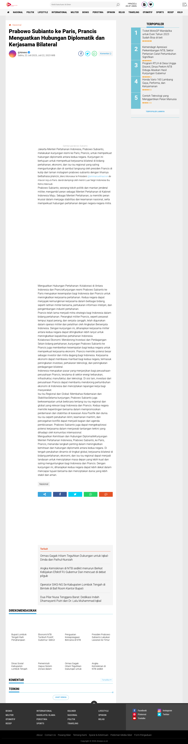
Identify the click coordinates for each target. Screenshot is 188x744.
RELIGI (122, 12)
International (59, 12)
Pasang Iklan (64, 735)
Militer (75, 12)
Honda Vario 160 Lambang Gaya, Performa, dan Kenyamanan (157, 83)
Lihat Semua (60, 697)
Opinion (111, 12)
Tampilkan (106, 680)
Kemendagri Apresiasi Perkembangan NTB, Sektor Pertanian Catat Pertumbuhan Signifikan (159, 52)
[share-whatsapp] (94, 53)
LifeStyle (43, 12)
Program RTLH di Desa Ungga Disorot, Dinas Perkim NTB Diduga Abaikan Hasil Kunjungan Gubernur (159, 68)
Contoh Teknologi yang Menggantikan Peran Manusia (159, 97)
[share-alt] (44, 494)
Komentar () (105, 53)
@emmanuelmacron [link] (98, 176)
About (40, 735)
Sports (160, 12)
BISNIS (85, 12)
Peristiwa (98, 12)
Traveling (133, 12)
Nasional (18, 12)
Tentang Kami (80, 735)
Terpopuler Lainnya (155, 112)
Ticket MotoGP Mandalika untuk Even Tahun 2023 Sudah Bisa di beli (157, 34)
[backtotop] (94, 704)
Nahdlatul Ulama (46, 715)
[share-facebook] (80, 53)
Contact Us (50, 735)
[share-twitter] (87, 53)
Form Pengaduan (143, 735)
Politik (30, 12)
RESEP (171, 12)
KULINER (181, 12)
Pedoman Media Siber (121, 735)
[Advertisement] (22, 108)
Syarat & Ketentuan (98, 735)
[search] (85, 4)
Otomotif (147, 12)
